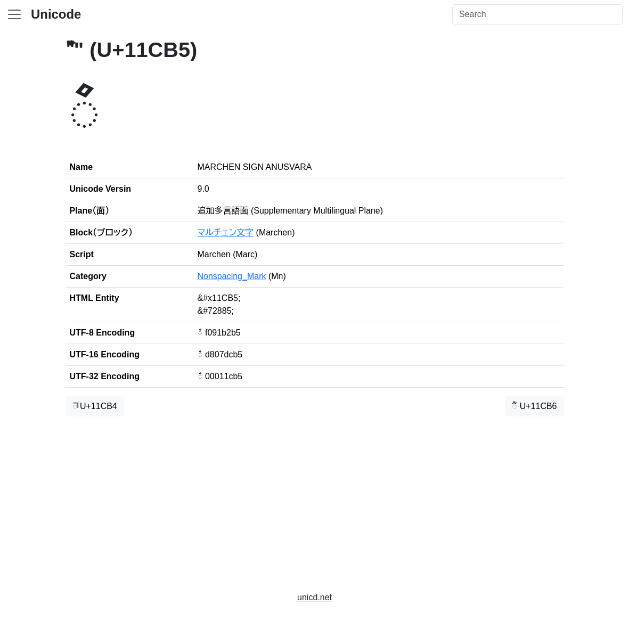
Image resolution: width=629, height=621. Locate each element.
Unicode (56, 14)
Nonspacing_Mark (232, 276)
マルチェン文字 (226, 232)
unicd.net (314, 597)
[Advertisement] (315, 499)
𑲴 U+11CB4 (94, 406)
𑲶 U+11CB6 (534, 406)
